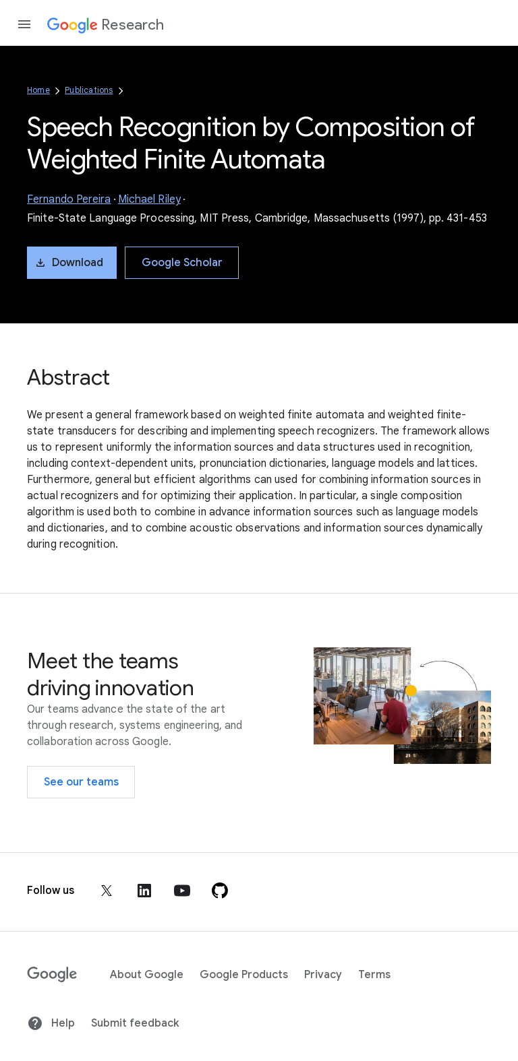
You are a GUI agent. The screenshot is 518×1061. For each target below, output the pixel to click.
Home (38, 90)
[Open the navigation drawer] (24, 24)
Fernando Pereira (69, 199)
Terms (374, 975)
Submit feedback (135, 1023)
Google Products (244, 975)
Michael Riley (149, 199)
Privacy (323, 975)
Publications (89, 90)
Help (51, 1023)
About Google (146, 975)
